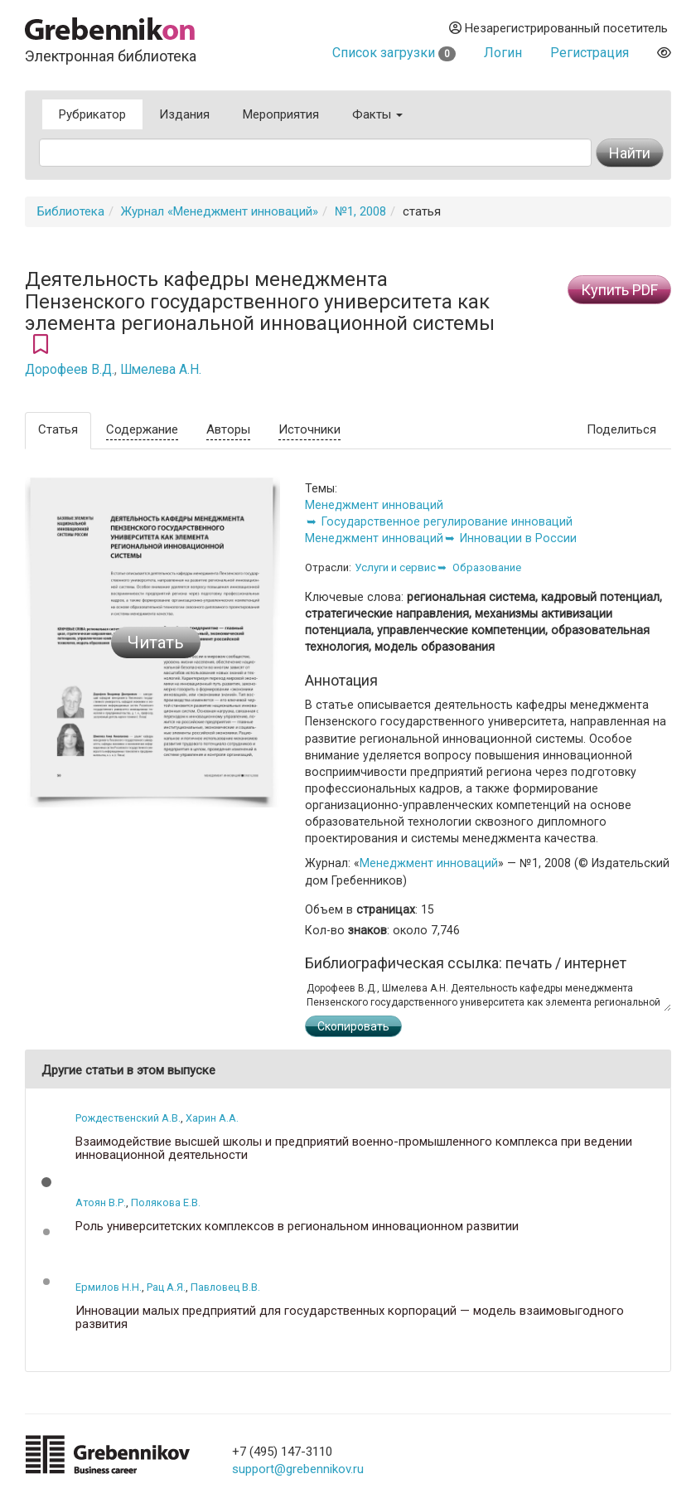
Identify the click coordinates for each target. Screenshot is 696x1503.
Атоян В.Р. (100, 1202)
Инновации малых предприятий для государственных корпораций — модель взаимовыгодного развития (349, 1317)
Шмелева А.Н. (160, 369)
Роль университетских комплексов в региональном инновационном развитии (297, 1226)
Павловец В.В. (225, 1287)
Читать (156, 642)
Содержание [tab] (142, 429)
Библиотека (70, 211)
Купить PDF (619, 289)
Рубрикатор (92, 114)
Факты (377, 114)
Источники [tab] (309, 429)
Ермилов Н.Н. (108, 1287)
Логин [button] (503, 53)
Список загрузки (394, 53)
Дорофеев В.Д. (69, 369)
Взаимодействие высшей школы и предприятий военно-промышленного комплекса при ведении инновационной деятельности (353, 1148)
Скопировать (353, 1026)
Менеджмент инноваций (374, 505)
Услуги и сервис (395, 567)
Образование (486, 567)
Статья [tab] (58, 429)
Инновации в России (518, 538)
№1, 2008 (360, 211)
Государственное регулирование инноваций (447, 521)
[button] (46, 1182)
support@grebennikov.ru (298, 1469)
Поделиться (621, 429)
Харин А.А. (212, 1118)
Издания (184, 114)
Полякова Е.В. (166, 1202)
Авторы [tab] (228, 429)
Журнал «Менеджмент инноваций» (219, 211)
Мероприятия (281, 114)
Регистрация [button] (589, 53)
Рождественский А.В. (128, 1118)
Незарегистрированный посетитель (558, 28)
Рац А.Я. (166, 1287)
